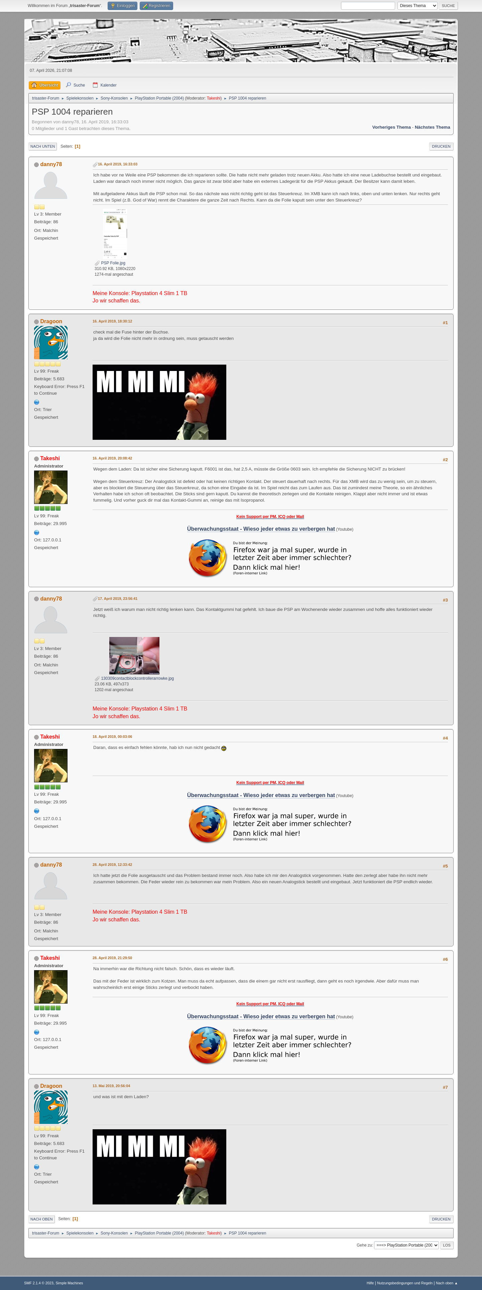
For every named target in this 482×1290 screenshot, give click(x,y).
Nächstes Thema (432, 127)
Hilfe (370, 1283)
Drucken (441, 146)
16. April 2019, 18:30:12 (112, 321)
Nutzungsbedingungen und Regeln (405, 1283)
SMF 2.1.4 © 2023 (38, 1283)
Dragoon (51, 321)
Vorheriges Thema (391, 127)
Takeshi (214, 98)
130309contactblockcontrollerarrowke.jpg (134, 678)
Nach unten (42, 146)
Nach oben (41, 1219)
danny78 (51, 164)
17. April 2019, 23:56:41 (117, 599)
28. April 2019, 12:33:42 (112, 865)
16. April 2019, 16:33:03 (117, 164)
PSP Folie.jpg (110, 263)
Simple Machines (69, 1283)
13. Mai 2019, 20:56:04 (111, 1086)
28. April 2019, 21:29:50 (112, 958)
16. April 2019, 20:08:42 (112, 458)
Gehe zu (364, 1245)
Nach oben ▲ (447, 1283)
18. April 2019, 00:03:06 (112, 737)
